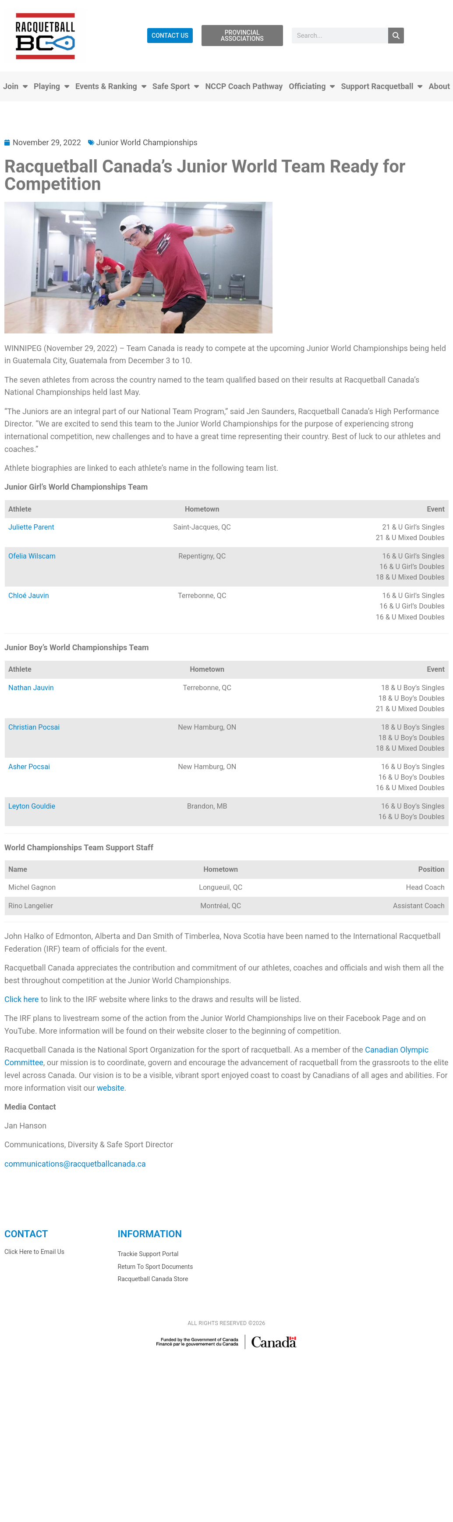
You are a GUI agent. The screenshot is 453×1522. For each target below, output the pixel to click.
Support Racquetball (381, 86)
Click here (21, 999)
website (110, 1087)
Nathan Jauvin (31, 688)
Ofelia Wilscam (32, 556)
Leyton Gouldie (31, 806)
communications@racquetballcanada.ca (75, 1163)
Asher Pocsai (29, 767)
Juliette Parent (31, 527)
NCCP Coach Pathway (244, 86)
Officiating (312, 86)
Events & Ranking (110, 86)
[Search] (396, 35)
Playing (51, 86)
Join (15, 86)
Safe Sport (175, 86)
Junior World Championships (147, 142)
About (439, 86)
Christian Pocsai (34, 727)
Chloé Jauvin (28, 595)
